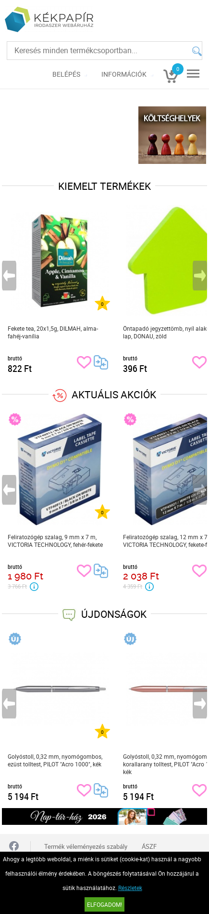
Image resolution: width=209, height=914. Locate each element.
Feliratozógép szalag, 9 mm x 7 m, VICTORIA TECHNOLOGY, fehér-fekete (55, 540)
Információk (124, 74)
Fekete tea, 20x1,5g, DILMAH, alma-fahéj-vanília (53, 332)
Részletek (130, 887)
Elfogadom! (104, 904)
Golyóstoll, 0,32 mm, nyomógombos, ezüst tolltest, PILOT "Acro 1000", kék (55, 760)
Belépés (66, 74)
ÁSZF (149, 846)
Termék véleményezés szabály (85, 846)
